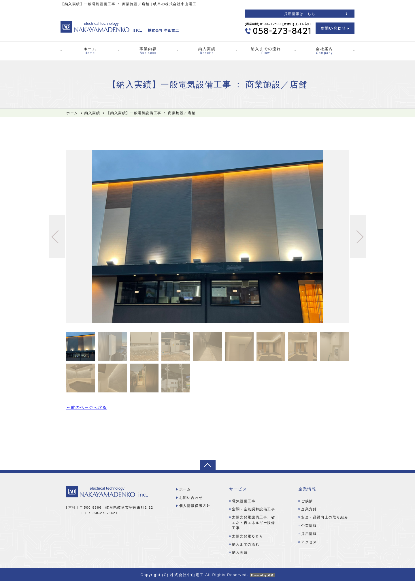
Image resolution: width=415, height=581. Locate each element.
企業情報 (309, 525)
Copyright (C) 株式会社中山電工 (207, 575)
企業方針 (309, 509)
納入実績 (207, 51)
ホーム (90, 51)
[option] (207, 236)
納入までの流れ (266, 51)
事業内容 (148, 51)
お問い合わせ (191, 497)
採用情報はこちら (300, 14)
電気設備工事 (244, 501)
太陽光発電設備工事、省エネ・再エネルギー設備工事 (253, 523)
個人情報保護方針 (195, 505)
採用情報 (309, 533)
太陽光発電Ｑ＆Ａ (247, 536)
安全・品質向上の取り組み (324, 517)
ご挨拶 (307, 501)
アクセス (309, 542)
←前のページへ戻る (86, 407)
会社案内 (324, 51)
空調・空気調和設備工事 (253, 509)
